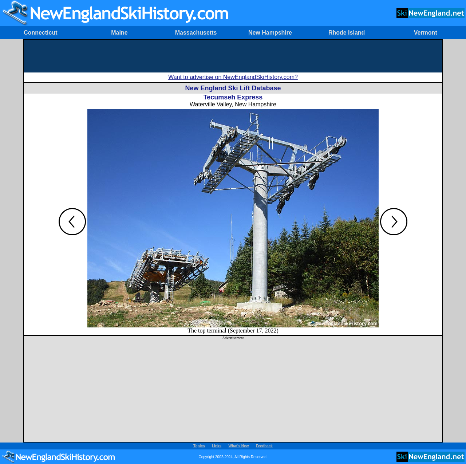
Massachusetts (196, 33)
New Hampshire (270, 33)
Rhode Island (346, 33)
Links (216, 446)
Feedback (264, 446)
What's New (239, 446)
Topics (199, 446)
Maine (119, 33)
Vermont (425, 33)
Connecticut (40, 33)
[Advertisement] (233, 56)
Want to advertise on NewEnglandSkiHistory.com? (233, 77)
